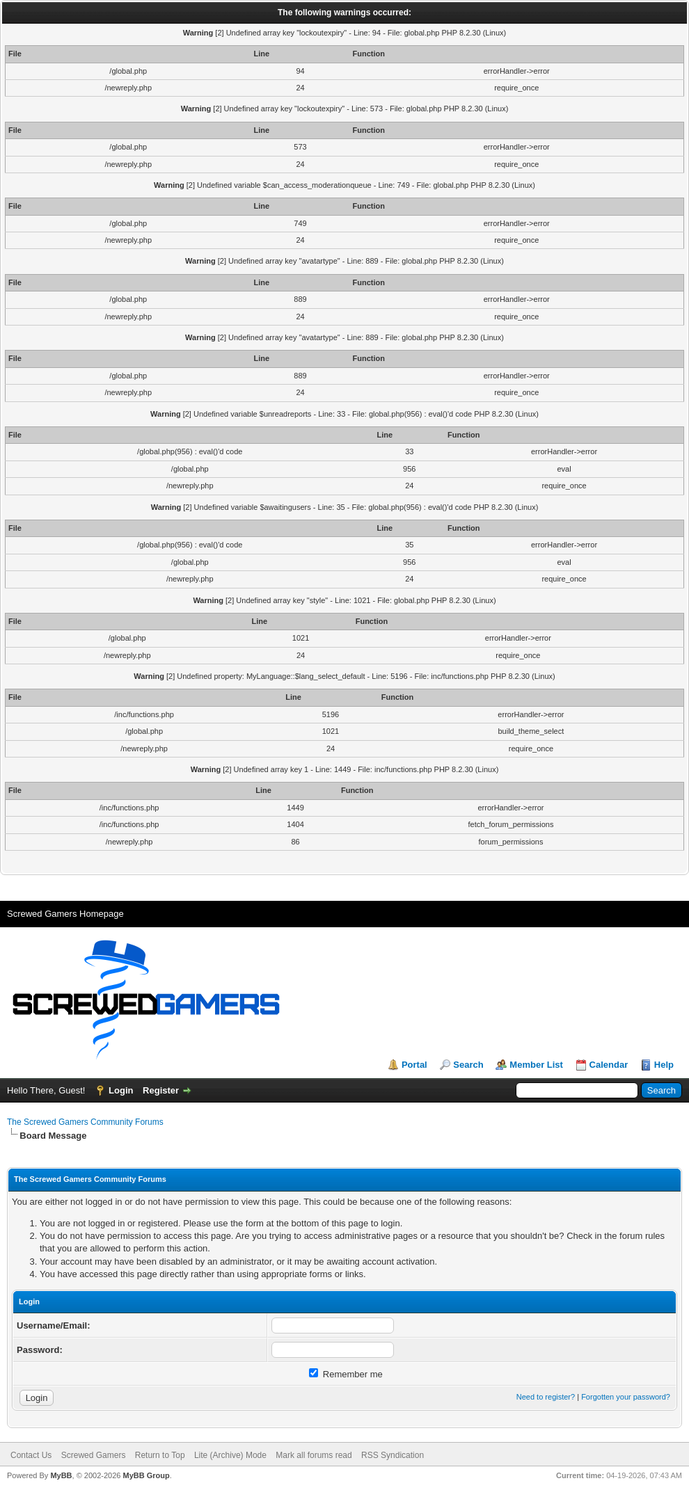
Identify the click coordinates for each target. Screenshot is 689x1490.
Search (468, 1064)
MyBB (61, 1475)
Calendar (608, 1064)
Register (161, 1090)
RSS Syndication (392, 1455)
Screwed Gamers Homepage (65, 913)
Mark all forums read (313, 1455)
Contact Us (31, 1455)
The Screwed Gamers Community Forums (85, 1122)
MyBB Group (145, 1475)
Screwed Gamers (93, 1455)
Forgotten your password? (625, 1397)
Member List (536, 1064)
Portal (414, 1064)
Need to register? (545, 1397)
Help (664, 1064)
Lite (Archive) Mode (230, 1455)
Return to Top (160, 1455)
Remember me (346, 1374)
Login (121, 1090)
